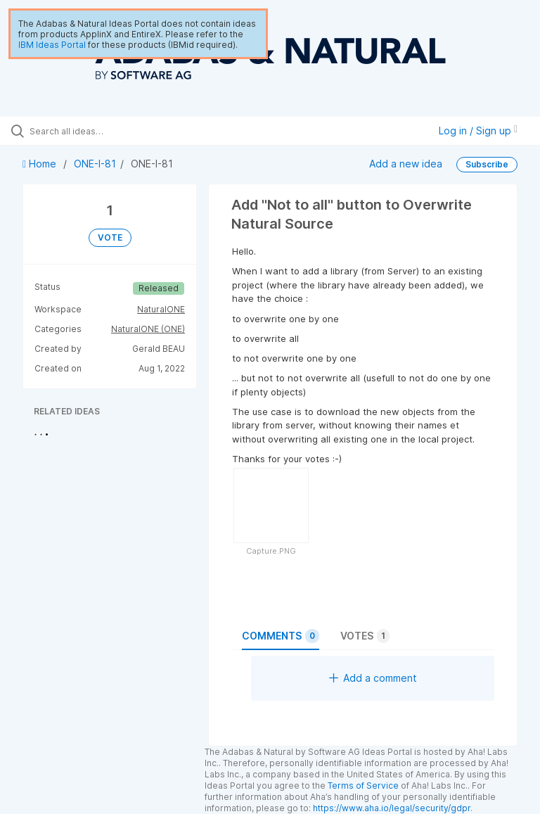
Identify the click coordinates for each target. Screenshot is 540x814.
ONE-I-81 (95, 164)
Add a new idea (405, 164)
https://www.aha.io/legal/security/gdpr (391, 808)
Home (40, 164)
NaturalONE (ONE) (148, 329)
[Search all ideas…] (95, 130)
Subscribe (486, 164)
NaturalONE (161, 309)
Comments (280, 636)
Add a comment (373, 678)
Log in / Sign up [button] (478, 130)
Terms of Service (363, 785)
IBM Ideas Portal (52, 44)
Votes (365, 636)
